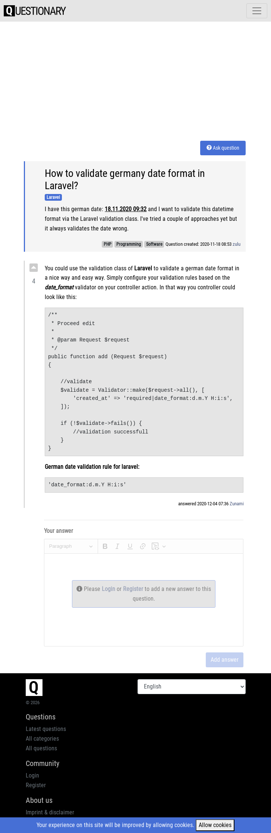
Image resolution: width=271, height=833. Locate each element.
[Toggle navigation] (256, 10)
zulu (236, 244)
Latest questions (46, 728)
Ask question (223, 148)
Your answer (58, 530)
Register (134, 588)
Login (109, 588)
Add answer (225, 659)
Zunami (237, 503)
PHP (107, 244)
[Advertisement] (147, 80)
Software (154, 244)
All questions (41, 748)
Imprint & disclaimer (50, 812)
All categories (42, 738)
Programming (128, 244)
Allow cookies (215, 825)
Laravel (53, 197)
